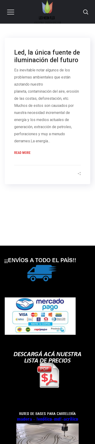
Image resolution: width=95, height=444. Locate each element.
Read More (22, 153)
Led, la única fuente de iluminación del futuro (47, 56)
